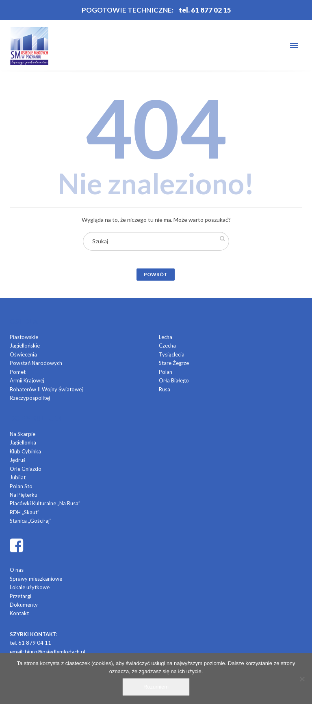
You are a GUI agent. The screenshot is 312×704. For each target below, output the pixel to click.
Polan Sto (21, 486)
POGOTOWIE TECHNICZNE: (127, 10)
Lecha (165, 337)
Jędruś (18, 460)
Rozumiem (156, 687)
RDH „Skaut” (24, 512)
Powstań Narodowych (36, 363)
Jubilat (18, 477)
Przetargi (20, 596)
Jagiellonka (23, 442)
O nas (17, 570)
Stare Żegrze (174, 363)
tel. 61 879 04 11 (30, 643)
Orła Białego (174, 380)
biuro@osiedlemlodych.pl (55, 651)
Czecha (167, 345)
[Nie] (302, 679)
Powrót (155, 274)
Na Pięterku (23, 495)
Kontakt (19, 613)
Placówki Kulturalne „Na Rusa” (45, 503)
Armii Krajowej (27, 380)
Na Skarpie (22, 434)
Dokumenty (24, 604)
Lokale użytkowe (30, 587)
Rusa (164, 389)
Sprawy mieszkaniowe (36, 578)
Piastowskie (24, 337)
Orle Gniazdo (25, 469)
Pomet (18, 372)
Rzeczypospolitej (30, 398)
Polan (165, 372)
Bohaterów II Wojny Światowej (46, 389)
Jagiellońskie (25, 345)
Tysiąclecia (171, 354)
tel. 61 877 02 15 (205, 10)
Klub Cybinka (25, 451)
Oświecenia (23, 354)
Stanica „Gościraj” (31, 520)
